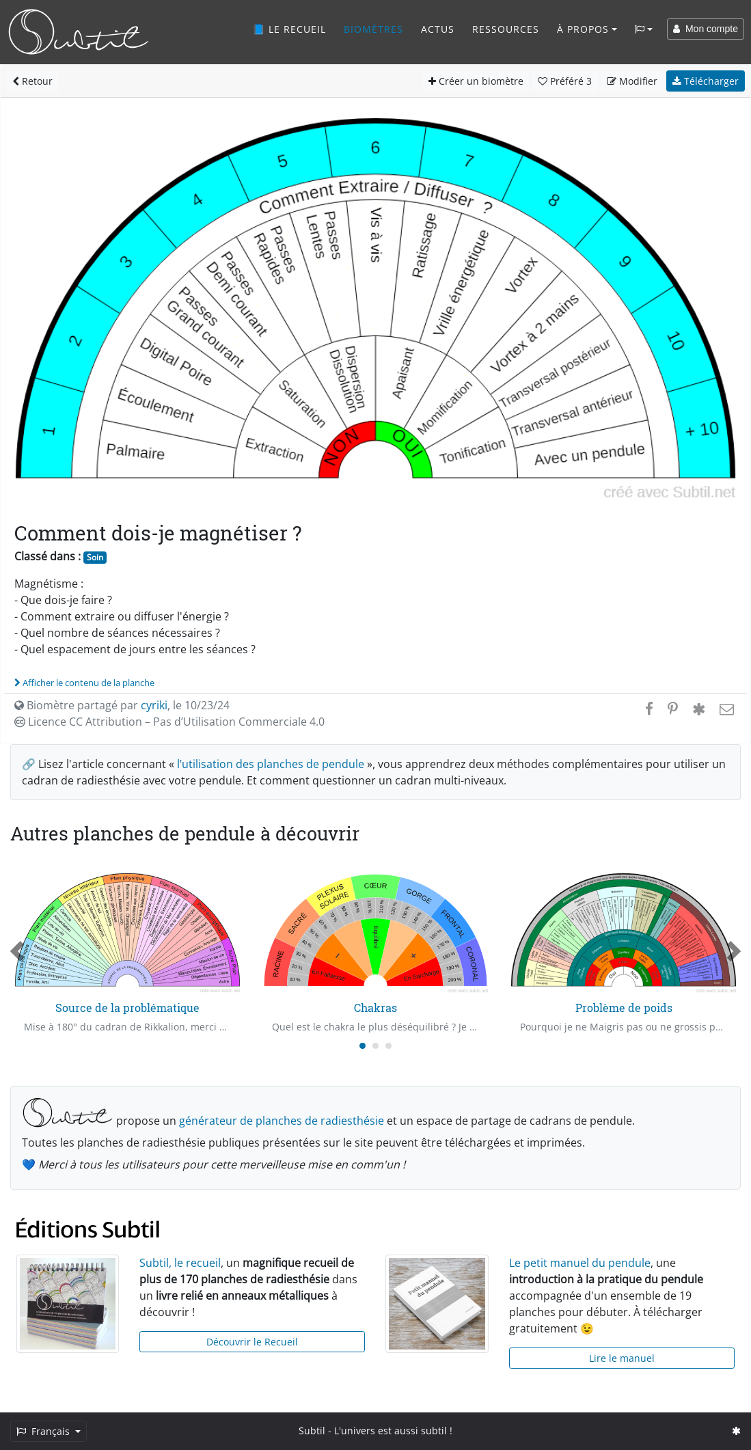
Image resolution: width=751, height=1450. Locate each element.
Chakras (375, 1007)
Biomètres (373, 29)
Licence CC (169, 721)
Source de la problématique (127, 1007)
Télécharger (705, 80)
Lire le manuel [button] (622, 1358)
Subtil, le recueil (180, 1262)
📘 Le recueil (289, 29)
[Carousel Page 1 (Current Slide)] (362, 1046)
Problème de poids (623, 1007)
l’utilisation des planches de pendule (270, 763)
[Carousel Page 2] (375, 1046)
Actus (437, 29)
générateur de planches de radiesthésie (281, 1120)
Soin (95, 557)
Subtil (312, 1430)
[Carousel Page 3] (388, 1046)
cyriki (154, 705)
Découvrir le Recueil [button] (252, 1341)
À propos (583, 29)
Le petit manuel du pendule (580, 1262)
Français (44, 1431)
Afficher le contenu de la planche (84, 682)
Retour (32, 80)
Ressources (505, 29)
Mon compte (705, 28)
